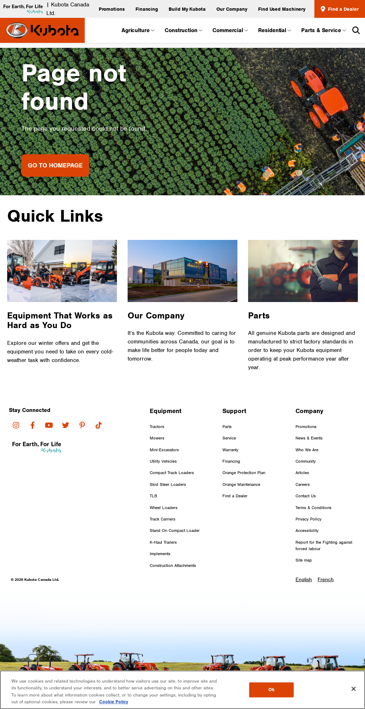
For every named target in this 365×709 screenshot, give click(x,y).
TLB (153, 496)
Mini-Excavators (164, 450)
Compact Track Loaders (172, 473)
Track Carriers (162, 519)
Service (229, 438)
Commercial (229, 30)
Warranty (230, 450)
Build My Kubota (187, 9)
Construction (183, 30)
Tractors (157, 426)
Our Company (231, 9)
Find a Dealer (339, 9)
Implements (160, 554)
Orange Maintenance (241, 484)
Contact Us (305, 496)
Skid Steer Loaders (168, 484)
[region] (182, 689)
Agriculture (138, 30)
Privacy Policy (308, 519)
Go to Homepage (55, 165)
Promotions (112, 9)
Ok (271, 690)
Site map (303, 560)
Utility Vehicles (163, 461)
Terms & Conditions (313, 508)
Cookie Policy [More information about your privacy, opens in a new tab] (113, 702)
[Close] (353, 689)
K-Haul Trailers (163, 542)
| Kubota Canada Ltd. (44, 9)
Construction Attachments (173, 565)
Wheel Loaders (164, 508)
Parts (227, 426)
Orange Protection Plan (243, 473)
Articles (302, 473)
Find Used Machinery (281, 9)
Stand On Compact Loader (175, 530)
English (303, 580)
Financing (146, 9)
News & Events (309, 438)
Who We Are (306, 450)
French (326, 580)
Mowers (157, 438)
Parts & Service (323, 30)
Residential (274, 30)
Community (305, 461)
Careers (302, 484)
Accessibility (307, 530)
